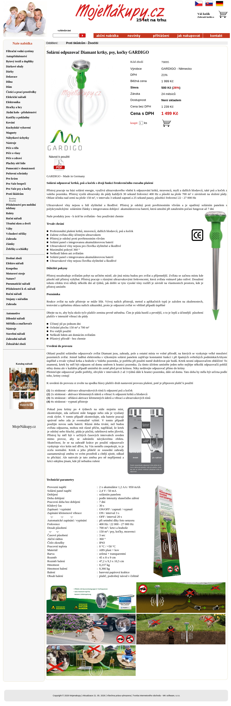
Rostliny (12, 198)
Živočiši (12, 201)
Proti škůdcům (75, 43)
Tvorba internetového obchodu (147, 695)
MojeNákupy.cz (24, 427)
